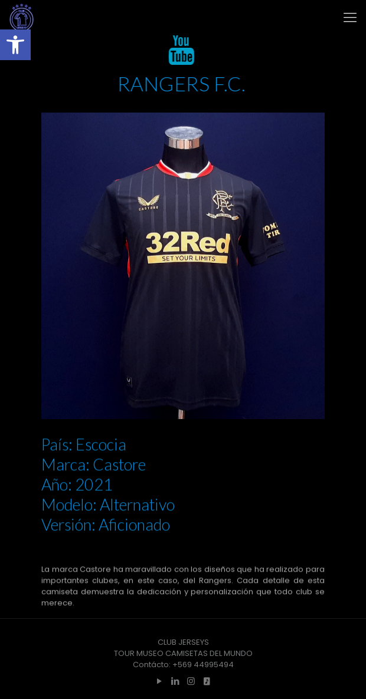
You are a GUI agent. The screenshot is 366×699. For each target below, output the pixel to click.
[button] (15, 44)
